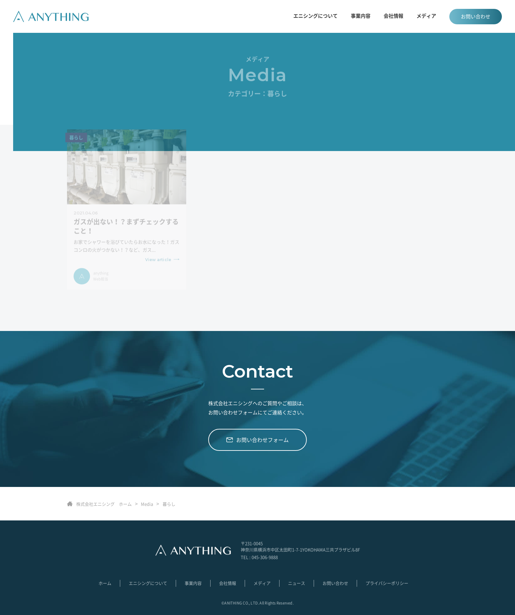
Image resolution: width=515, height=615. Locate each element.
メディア (426, 15)
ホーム (105, 583)
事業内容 (193, 583)
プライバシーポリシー (387, 583)
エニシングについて (315, 15)
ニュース (296, 583)
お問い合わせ (475, 16)
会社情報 (393, 15)
